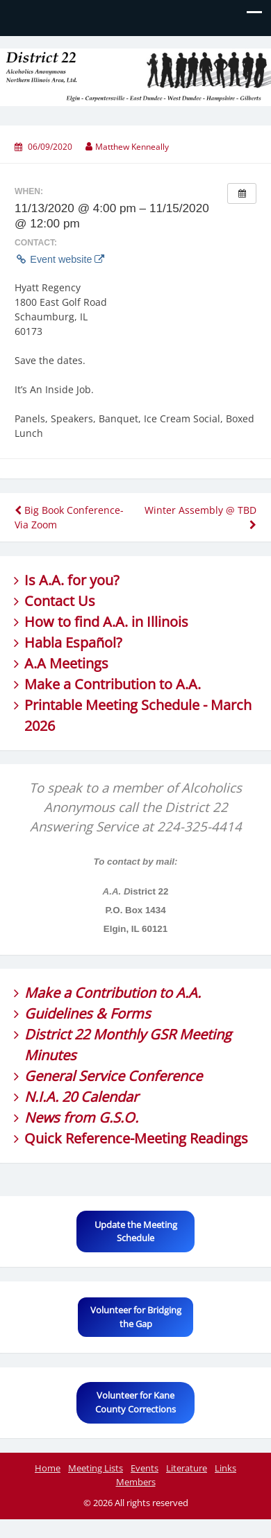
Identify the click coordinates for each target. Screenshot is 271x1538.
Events (144, 1468)
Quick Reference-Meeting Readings (136, 1138)
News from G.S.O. (81, 1117)
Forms (130, 1013)
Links (225, 1468)
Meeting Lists (95, 1468)
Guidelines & (67, 1013)
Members (136, 1482)
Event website (59, 259)
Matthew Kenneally (132, 147)
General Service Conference (113, 1075)
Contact (49, 600)
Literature (186, 1468)
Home (47, 1468)
